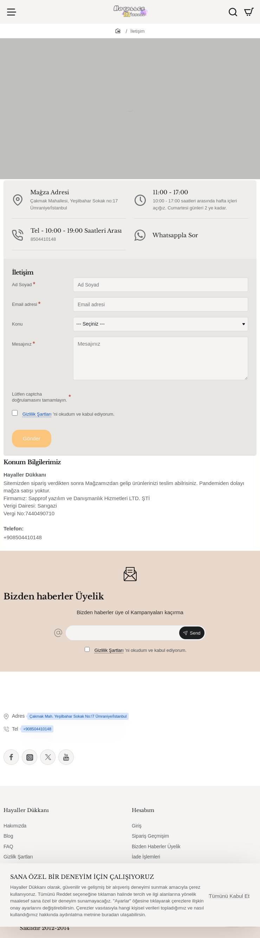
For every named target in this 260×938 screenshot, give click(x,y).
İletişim (137, 34)
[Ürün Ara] (231, 13)
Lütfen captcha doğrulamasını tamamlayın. (39, 399)
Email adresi (24, 306)
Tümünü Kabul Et (228, 896)
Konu (17, 326)
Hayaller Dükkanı (26, 813)
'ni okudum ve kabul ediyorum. (63, 416)
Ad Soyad (22, 287)
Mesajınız (22, 346)
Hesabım (143, 813)
